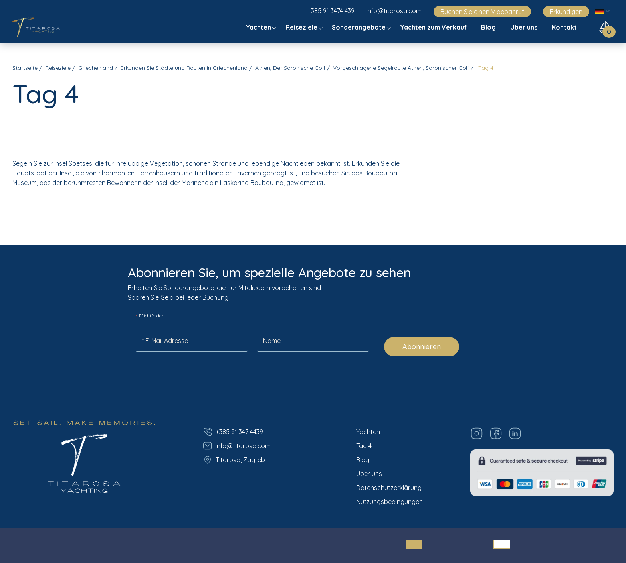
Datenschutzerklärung (389, 488)
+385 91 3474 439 (331, 11)
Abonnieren (421, 346)
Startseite (25, 67)
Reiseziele (302, 27)
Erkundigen (566, 12)
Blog (489, 27)
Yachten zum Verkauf (434, 27)
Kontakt (565, 27)
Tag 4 (364, 446)
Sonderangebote (359, 27)
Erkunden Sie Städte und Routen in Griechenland (184, 67)
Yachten (259, 27)
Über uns (524, 27)
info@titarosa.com (394, 11)
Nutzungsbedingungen (389, 502)
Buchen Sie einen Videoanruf (482, 12)
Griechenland (95, 67)
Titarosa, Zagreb (234, 460)
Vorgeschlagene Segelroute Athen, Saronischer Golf (401, 67)
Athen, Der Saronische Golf (290, 67)
